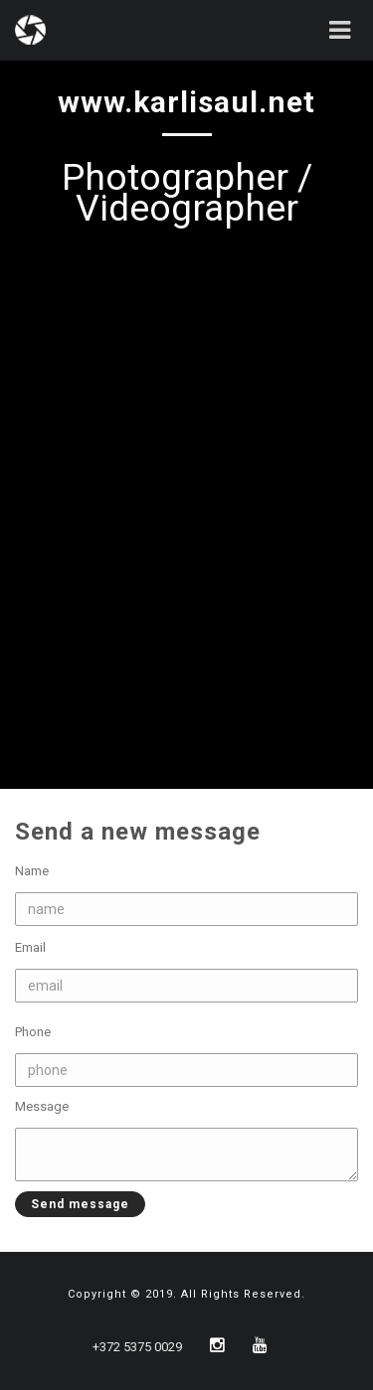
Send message (72, 1204)
